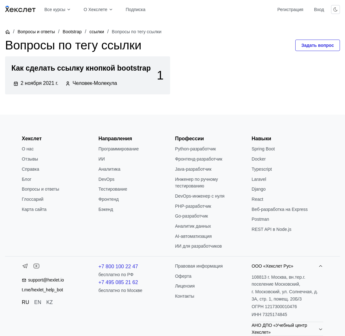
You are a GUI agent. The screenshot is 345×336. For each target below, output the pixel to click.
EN (37, 302)
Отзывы (30, 159)
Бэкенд (106, 209)
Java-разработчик (193, 169)
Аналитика (109, 169)
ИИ (102, 159)
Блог (26, 179)
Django (258, 189)
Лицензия (185, 285)
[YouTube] (36, 267)
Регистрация (290, 9)
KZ (49, 302)
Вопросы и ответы (36, 31)
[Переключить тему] (335, 9)
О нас (28, 148)
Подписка (135, 9)
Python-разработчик (195, 148)
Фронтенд (109, 199)
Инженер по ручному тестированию (196, 183)
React (257, 199)
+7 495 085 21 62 (118, 282)
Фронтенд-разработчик (198, 159)
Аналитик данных (193, 226)
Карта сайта (34, 209)
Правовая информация (199, 266)
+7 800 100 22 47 (118, 266)
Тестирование (113, 189)
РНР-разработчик (193, 206)
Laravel (259, 179)
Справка (30, 169)
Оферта (183, 276)
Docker (258, 159)
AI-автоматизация (193, 236)
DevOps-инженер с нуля (199, 196)
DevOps (107, 179)
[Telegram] (25, 267)
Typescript (262, 169)
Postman (260, 219)
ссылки (96, 31)
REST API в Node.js (271, 229)
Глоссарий (32, 199)
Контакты (184, 296)
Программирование (119, 148)
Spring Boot (263, 148)
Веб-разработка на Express (280, 209)
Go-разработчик (191, 216)
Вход (319, 9)
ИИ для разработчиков (198, 246)
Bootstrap (72, 31)
